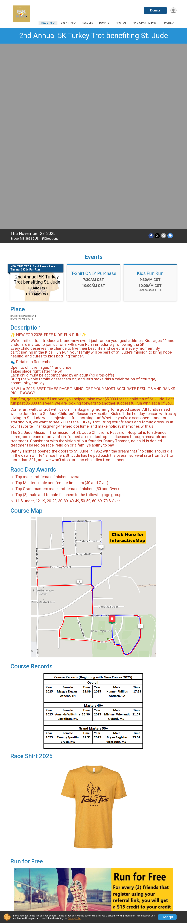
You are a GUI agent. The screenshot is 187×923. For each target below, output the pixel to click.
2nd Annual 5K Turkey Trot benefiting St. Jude (93, 35)
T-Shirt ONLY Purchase (93, 90)
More (168, 22)
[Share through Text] (170, 53)
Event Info (68, 22)
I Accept (167, 917)
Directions (51, 56)
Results (87, 22)
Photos (121, 22)
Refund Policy (64, 898)
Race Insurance (109, 898)
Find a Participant (145, 22)
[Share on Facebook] (151, 53)
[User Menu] (173, 10)
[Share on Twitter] (157, 53)
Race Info (48, 22)
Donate (155, 10)
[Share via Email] (163, 53)
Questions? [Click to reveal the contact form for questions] (25, 821)
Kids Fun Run (150, 90)
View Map (93, 854)
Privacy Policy (74, 918)
